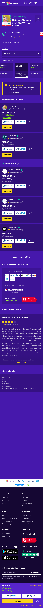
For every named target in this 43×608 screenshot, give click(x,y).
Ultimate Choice (14, 170)
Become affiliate (27, 521)
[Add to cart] (38, 601)
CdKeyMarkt (13, 227)
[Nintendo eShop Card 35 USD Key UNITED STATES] (21, 70)
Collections (25, 500)
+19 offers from (31, 605)
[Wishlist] (30, 3)
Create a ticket (7, 521)
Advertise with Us (8, 536)
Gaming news (26, 515)
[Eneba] (12, 3)
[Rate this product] (9, 392)
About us (5, 497)
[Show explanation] (23, 138)
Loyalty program (27, 503)
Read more (21, 433)
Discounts (25, 506)
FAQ (3, 515)
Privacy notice (32, 576)
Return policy (6, 524)
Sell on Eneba (6, 533)
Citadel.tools (13, 200)
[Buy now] (11, 596)
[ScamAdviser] (14, 290)
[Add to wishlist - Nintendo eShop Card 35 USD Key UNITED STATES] (38, 18)
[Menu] (3, 3)
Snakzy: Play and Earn (29, 524)
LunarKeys (12, 136)
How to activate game (9, 518)
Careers (4, 503)
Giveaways (25, 518)
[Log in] (40, 3)
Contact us (5, 500)
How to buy (26, 497)
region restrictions (18, 37)
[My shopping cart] (35, 3)
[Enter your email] (16, 573)
